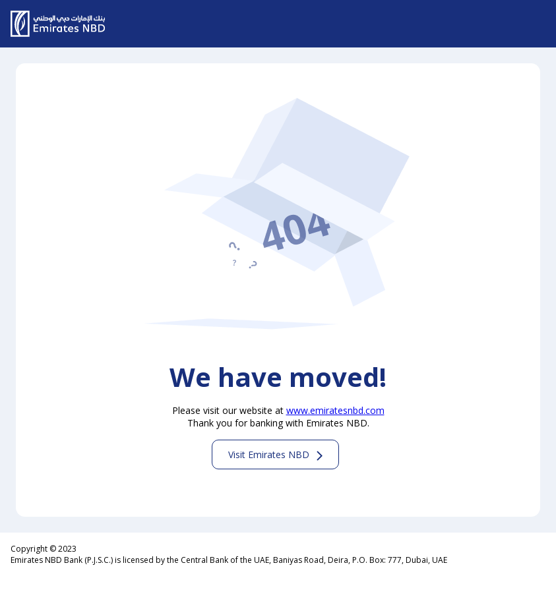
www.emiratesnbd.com (335, 410)
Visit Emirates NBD (268, 454)
